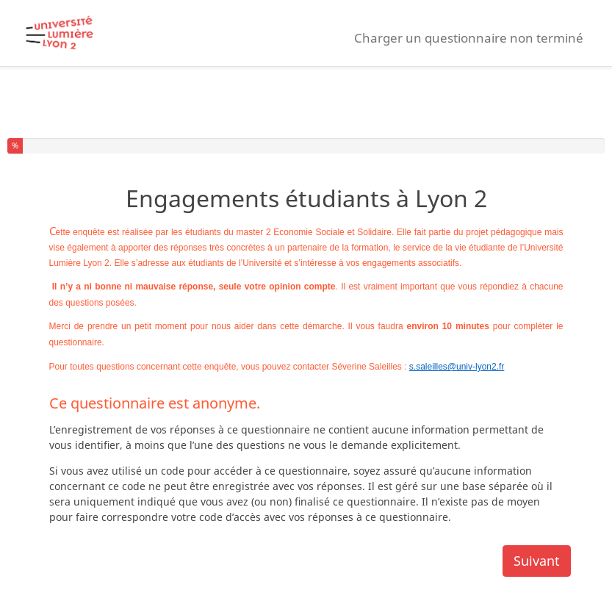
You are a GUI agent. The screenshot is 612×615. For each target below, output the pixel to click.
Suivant (537, 560)
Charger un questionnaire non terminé (468, 37)
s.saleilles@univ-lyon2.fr (457, 367)
